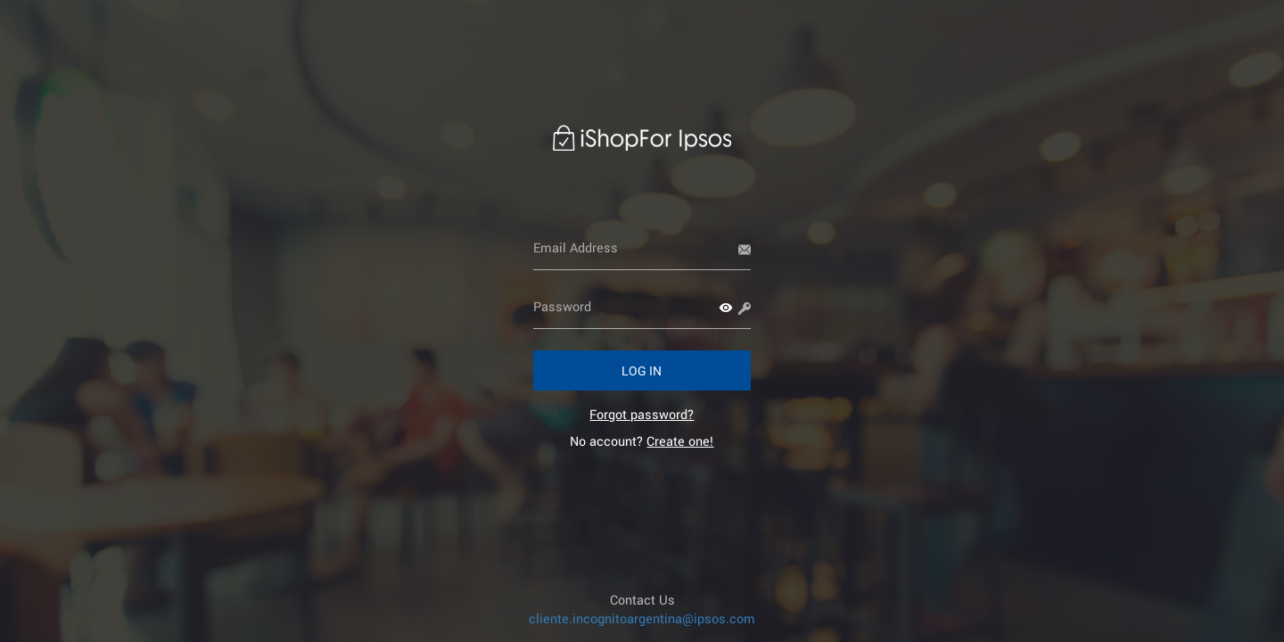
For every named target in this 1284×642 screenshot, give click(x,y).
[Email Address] (642, 248)
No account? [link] (641, 440)
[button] (726, 307)
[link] (641, 414)
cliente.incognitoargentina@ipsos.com (642, 618)
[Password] (642, 306)
